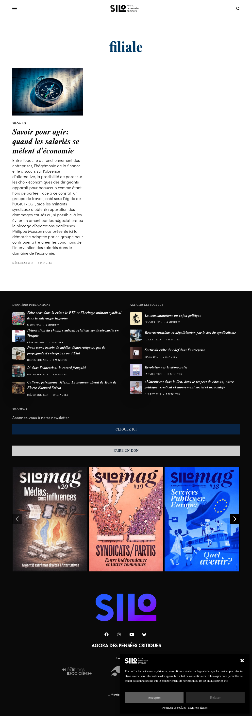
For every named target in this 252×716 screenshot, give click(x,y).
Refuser (215, 697)
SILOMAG (19, 123)
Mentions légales (197, 707)
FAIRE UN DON (126, 450)
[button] (242, 660)
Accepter (154, 697)
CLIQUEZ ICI (126, 429)
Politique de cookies (174, 707)
